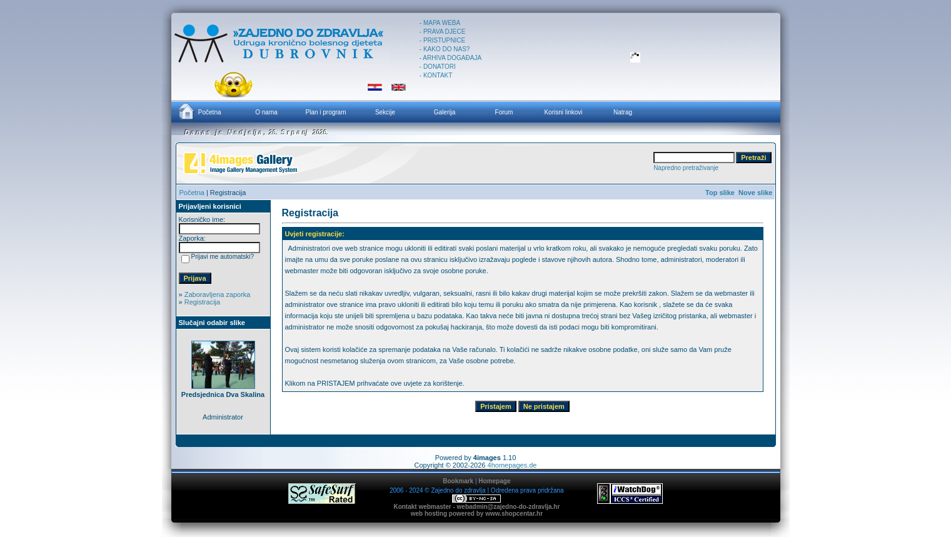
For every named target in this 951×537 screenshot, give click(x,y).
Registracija (202, 302)
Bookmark (458, 481)
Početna (199, 111)
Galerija (444, 112)
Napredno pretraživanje (685, 167)
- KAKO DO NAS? (445, 49)
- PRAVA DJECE (443, 31)
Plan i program (325, 112)
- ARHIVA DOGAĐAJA (450, 57)
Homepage (494, 481)
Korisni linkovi (563, 112)
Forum (504, 112)
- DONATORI (438, 66)
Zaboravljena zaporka (217, 294)
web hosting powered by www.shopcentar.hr (477, 513)
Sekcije (385, 112)
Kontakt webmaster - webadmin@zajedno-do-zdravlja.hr (476, 506)
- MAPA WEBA (440, 22)
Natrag (622, 112)
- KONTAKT (436, 75)
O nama (266, 112)
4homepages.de (512, 465)
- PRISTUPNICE (442, 40)
